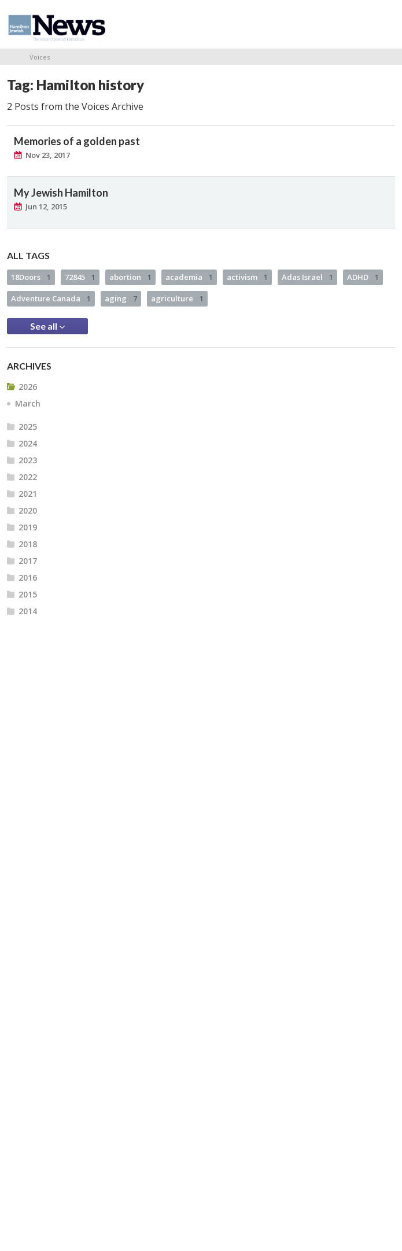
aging (121, 298)
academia (189, 277)
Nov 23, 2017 (47, 155)
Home (11, 57)
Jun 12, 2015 (46, 206)
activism (247, 277)
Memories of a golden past (77, 141)
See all (47, 326)
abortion (130, 277)
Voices (39, 57)
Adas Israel (307, 277)
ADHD (363, 277)
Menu (381, 24)
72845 (80, 277)
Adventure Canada (51, 298)
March (27, 403)
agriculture (177, 298)
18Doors (31, 277)
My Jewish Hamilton (61, 192)
